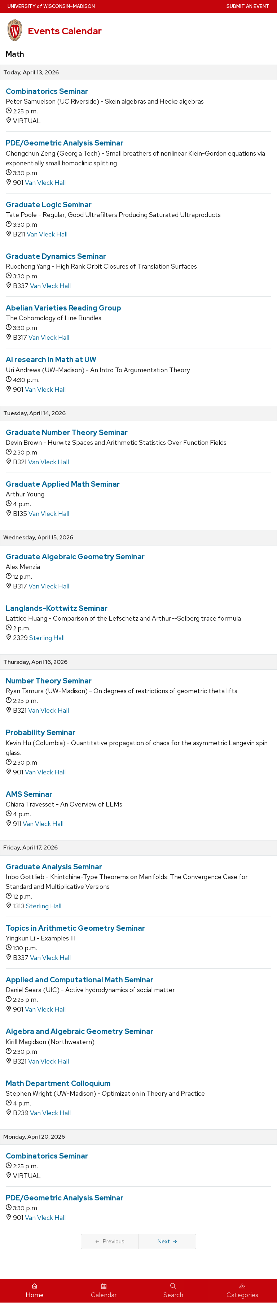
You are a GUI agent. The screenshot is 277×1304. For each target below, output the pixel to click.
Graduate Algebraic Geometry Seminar (75, 556)
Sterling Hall (47, 638)
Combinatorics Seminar (47, 91)
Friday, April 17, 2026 (30, 847)
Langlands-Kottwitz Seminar (56, 608)
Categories (242, 1291)
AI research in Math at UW (51, 359)
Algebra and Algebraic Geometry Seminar (79, 1031)
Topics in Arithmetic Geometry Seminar (75, 928)
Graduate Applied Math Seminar (63, 484)
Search (173, 1291)
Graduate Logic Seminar (49, 204)
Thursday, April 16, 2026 (35, 662)
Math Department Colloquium (58, 1083)
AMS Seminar (29, 794)
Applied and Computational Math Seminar (79, 979)
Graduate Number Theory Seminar (67, 432)
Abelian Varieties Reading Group (63, 308)
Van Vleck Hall (45, 182)
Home (35, 1291)
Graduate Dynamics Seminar (56, 256)
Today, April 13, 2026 (31, 72)
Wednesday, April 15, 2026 (38, 537)
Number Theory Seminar (49, 681)
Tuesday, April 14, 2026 (34, 413)
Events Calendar (65, 31)
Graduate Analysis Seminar (54, 866)
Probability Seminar (40, 732)
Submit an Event (248, 6)
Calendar (104, 1291)
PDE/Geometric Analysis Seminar (64, 143)
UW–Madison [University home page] (51, 6)
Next (167, 1241)
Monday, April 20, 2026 (34, 1137)
